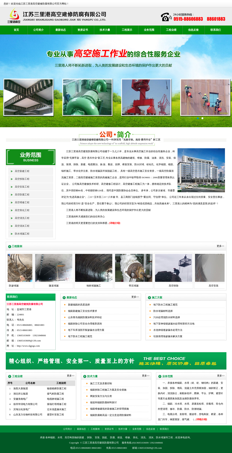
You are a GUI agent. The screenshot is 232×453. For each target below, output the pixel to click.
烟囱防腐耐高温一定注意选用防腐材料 (110, 415)
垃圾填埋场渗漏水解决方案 (167, 336)
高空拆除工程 (22, 179)
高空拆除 (173, 285)
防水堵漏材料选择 (163, 311)
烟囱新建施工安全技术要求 (82, 311)
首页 (16, 29)
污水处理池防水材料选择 (166, 317)
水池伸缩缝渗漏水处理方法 (167, 330)
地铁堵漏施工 (93, 285)
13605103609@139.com (29, 340)
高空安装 (213, 285)
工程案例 (95, 429)
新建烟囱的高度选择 (79, 304)
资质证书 (83, 29)
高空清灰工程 (22, 225)
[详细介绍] (114, 223)
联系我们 (215, 29)
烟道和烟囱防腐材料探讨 (103, 402)
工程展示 (127, 29)
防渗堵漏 (13, 285)
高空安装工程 (22, 186)
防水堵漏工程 (22, 233)
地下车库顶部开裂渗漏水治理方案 (86, 330)
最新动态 (60, 29)
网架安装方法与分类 (101, 396)
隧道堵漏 (53, 285)
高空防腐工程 (22, 194)
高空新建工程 (22, 171)
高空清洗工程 (22, 218)
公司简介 (38, 29)
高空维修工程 (22, 202)
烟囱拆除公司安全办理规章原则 (85, 323)
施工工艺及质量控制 (101, 383)
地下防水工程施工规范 (80, 336)
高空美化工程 (22, 210)
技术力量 (105, 29)
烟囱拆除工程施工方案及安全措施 (108, 389)
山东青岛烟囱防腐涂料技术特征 (85, 317)
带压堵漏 (133, 285)
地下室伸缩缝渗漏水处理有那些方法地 (173, 323)
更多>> (220, 246)
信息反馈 (193, 29)
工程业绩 (171, 29)
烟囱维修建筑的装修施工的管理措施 (109, 408)
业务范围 (149, 29)
